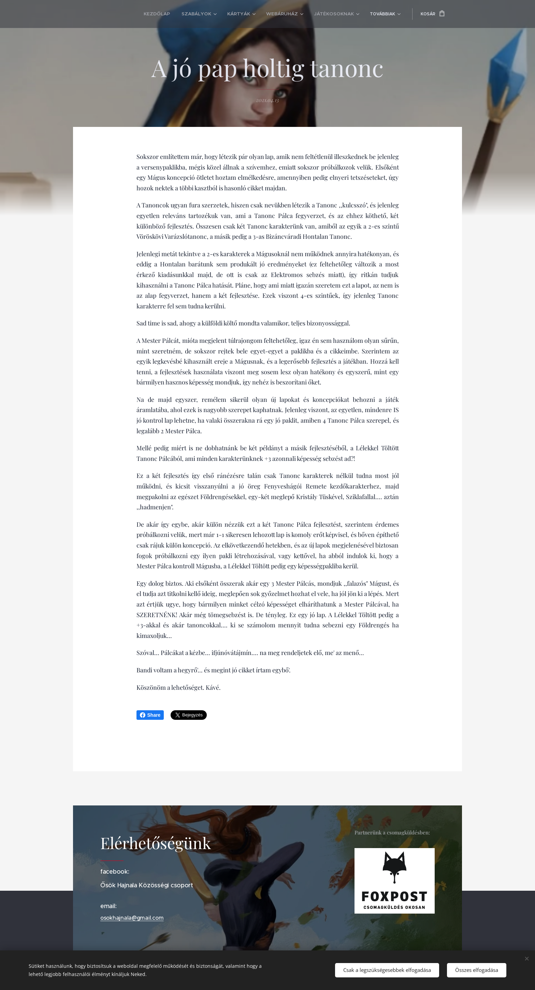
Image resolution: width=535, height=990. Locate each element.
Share (150, 715)
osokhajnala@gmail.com (131, 917)
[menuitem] (134, 14)
